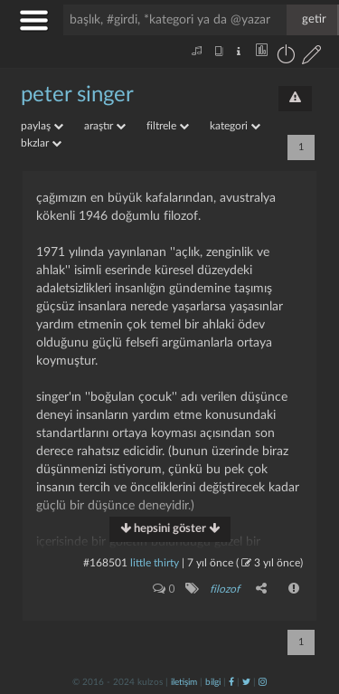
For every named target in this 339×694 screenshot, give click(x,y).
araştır (105, 125)
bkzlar (41, 143)
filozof (225, 589)
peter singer (77, 95)
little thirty (154, 562)
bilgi (213, 682)
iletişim (184, 682)
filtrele (167, 125)
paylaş (42, 125)
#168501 (105, 562)
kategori (235, 125)
